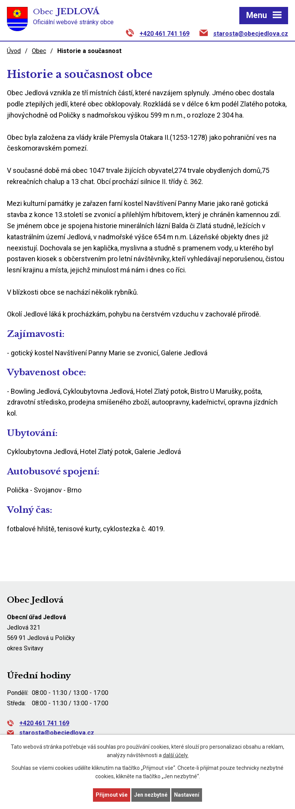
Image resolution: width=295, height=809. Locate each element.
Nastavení (186, 795)
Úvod (14, 51)
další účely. (176, 756)
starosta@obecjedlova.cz (250, 33)
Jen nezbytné (150, 795)
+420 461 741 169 (164, 33)
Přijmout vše (112, 795)
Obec (39, 51)
